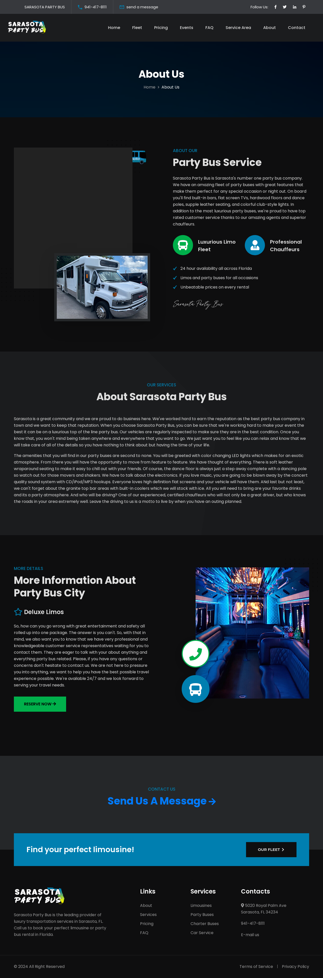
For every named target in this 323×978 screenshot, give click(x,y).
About (269, 28)
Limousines (201, 905)
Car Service (202, 933)
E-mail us (250, 935)
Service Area (238, 28)
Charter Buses (205, 924)
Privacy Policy (295, 966)
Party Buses (202, 914)
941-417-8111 (96, 7)
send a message (142, 7)
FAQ (209, 28)
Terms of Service (256, 966)
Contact (296, 28)
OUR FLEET (269, 849)
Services (148, 914)
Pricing (161, 28)
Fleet (137, 28)
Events (186, 28)
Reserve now (40, 704)
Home (114, 28)
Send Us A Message (161, 801)
